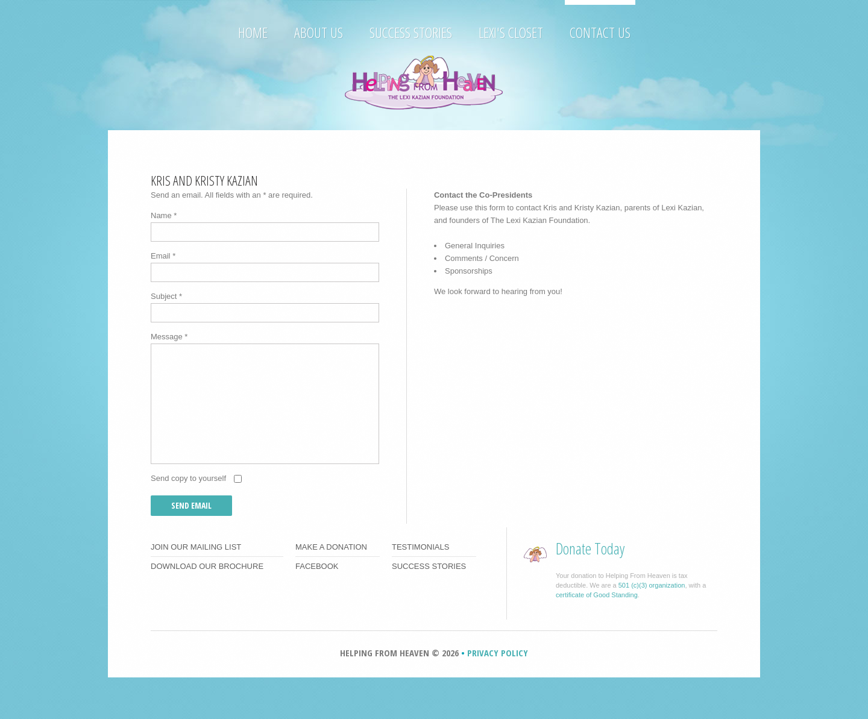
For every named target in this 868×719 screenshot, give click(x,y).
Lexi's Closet (511, 32)
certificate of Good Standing (597, 594)
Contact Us (600, 32)
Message (169, 336)
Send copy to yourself (188, 478)
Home (253, 32)
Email (163, 255)
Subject (166, 296)
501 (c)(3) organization (651, 585)
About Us (318, 32)
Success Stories (411, 32)
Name (164, 215)
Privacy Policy (497, 653)
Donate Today (590, 548)
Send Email (191, 505)
